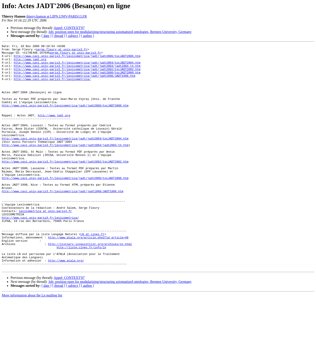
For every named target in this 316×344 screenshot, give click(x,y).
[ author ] (87, 36)
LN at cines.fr (92, 272)
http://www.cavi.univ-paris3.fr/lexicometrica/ (52, 86)
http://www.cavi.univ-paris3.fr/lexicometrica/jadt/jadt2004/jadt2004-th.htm (77, 70)
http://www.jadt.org (30, 62)
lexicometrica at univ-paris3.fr (45, 245)
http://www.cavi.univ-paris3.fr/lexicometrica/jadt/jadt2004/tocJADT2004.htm (77, 66)
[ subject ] (73, 36)
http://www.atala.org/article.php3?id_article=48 (88, 276)
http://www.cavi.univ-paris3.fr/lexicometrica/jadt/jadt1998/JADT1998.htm (74, 82)
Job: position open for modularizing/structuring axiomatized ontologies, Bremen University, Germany (120, 32)
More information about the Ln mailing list (32, 340)
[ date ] (46, 36)
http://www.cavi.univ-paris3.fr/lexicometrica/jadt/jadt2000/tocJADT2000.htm (77, 78)
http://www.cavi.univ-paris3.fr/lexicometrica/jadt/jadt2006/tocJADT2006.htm (77, 58)
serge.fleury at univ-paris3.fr (61, 51)
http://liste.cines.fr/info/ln (81, 288)
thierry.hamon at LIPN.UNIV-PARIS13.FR (56, 16)
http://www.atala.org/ (66, 304)
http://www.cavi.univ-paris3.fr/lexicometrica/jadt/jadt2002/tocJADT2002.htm (77, 74)
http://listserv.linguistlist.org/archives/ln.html (90, 284)
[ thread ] (58, 36)
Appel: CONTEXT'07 (69, 28)
